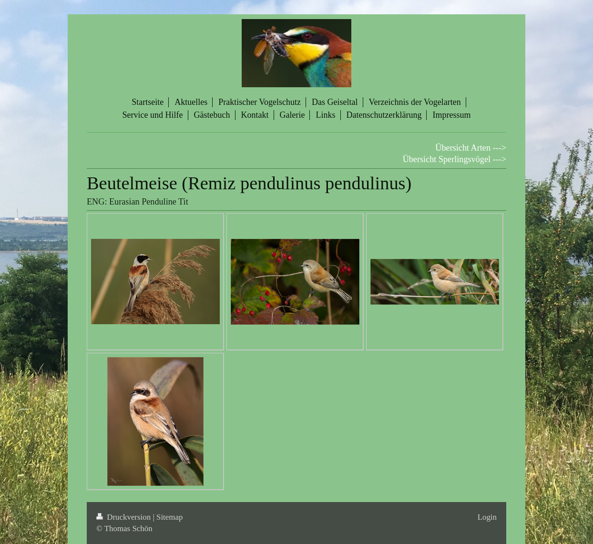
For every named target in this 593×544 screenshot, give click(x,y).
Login (487, 517)
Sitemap (169, 517)
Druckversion (124, 517)
